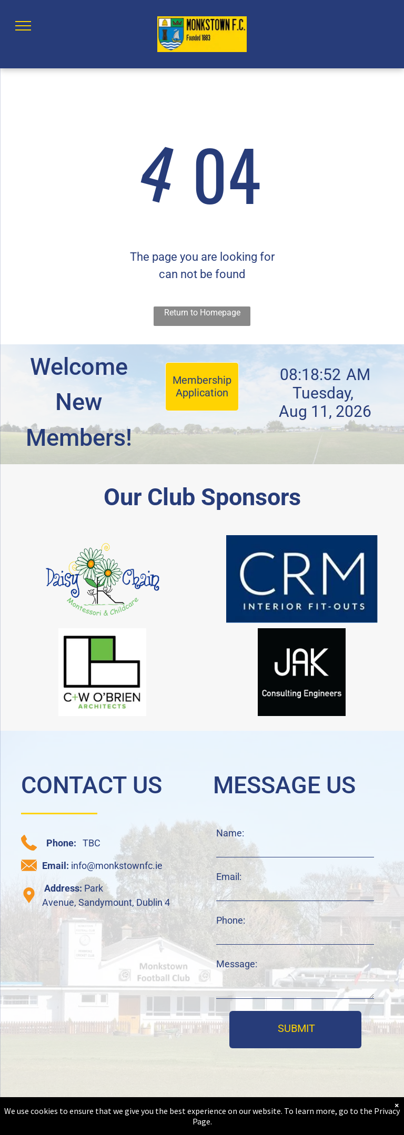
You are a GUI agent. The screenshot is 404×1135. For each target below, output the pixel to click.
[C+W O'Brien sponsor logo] (102, 672)
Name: (230, 833)
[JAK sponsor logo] (302, 672)
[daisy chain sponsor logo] (102, 579)
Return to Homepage (202, 313)
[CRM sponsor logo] (302, 579)
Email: (228, 876)
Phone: (230, 920)
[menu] (23, 25)
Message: (236, 963)
